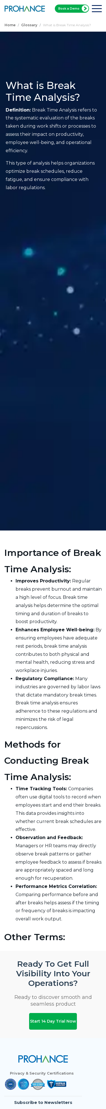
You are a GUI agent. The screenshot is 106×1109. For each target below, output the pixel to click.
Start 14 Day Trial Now (53, 1020)
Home (10, 25)
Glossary (29, 25)
